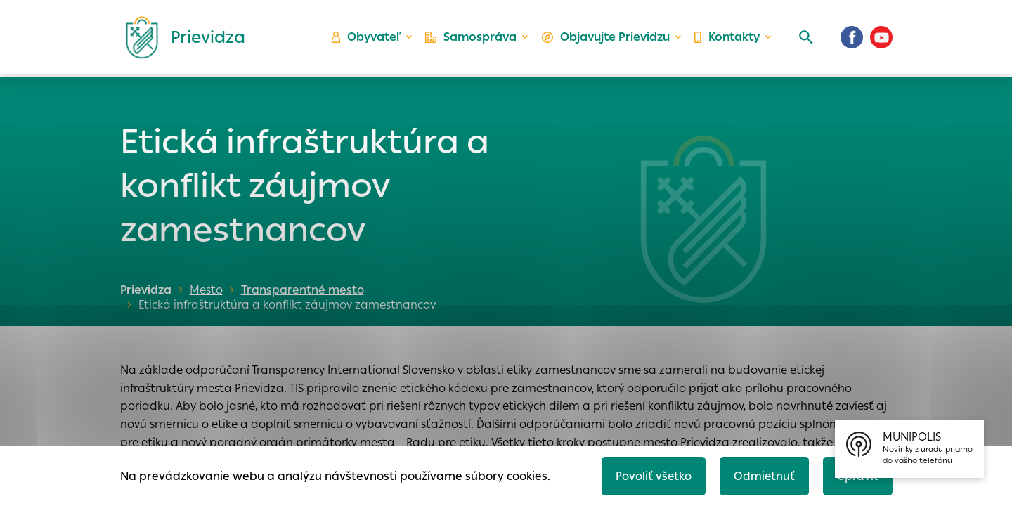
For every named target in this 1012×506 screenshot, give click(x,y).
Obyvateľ (366, 39)
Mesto (206, 290)
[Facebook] (852, 38)
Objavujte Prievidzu (605, 39)
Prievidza (145, 290)
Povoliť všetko (651, 475)
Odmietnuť (762, 475)
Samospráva (471, 39)
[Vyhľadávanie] (805, 39)
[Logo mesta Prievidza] (180, 39)
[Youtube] (881, 38)
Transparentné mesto (299, 290)
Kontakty (726, 39)
